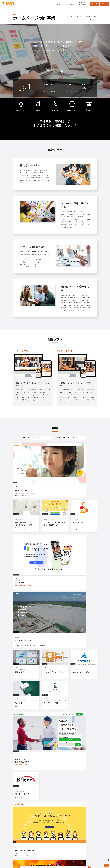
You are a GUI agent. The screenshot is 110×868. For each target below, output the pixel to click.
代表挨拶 (72, 4)
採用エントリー (94, 3)
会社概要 (45, 856)
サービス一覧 (68, 16)
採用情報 (84, 4)
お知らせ (78, 4)
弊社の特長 (78, 16)
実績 (95, 16)
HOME (22, 850)
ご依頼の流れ (92, 19)
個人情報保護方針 (39, 854)
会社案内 (65, 4)
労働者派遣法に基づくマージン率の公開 (31, 856)
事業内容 (59, 4)
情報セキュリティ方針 (28, 854)
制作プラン (87, 16)
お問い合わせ (104, 3)
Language (83, 2)
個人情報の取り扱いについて (52, 854)
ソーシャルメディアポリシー (68, 854)
